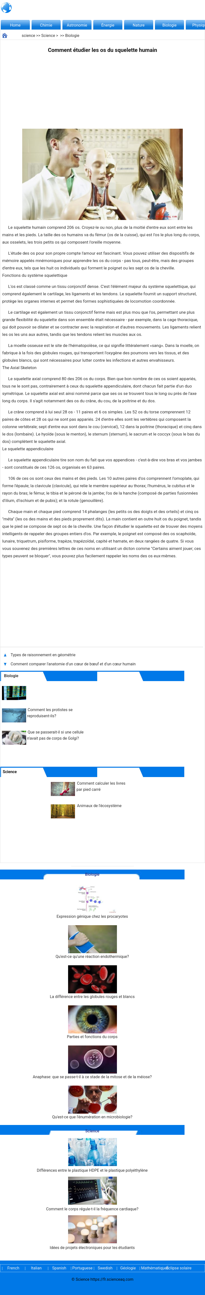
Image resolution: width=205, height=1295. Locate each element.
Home (15, 25)
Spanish (59, 1268)
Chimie (46, 25)
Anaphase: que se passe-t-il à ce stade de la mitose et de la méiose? (92, 1062)
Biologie (169, 25)
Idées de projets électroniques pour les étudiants (92, 1232)
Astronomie (77, 25)
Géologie (128, 1268)
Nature (139, 25)
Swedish (105, 1268)
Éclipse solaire (178, 1268)
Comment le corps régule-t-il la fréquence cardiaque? (92, 1194)
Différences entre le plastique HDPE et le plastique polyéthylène (92, 1155)
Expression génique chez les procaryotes (92, 902)
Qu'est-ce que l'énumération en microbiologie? (92, 1102)
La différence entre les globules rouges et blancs (92, 982)
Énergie (107, 25)
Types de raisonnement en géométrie (43, 655)
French (13, 1268)
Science (48, 35)
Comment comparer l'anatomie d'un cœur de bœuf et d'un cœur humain (73, 664)
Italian (36, 1268)
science (28, 35)
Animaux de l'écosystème (99, 805)
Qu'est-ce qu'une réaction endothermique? (92, 942)
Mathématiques (151, 1268)
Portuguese (82, 1268)
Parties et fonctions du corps (92, 1022)
